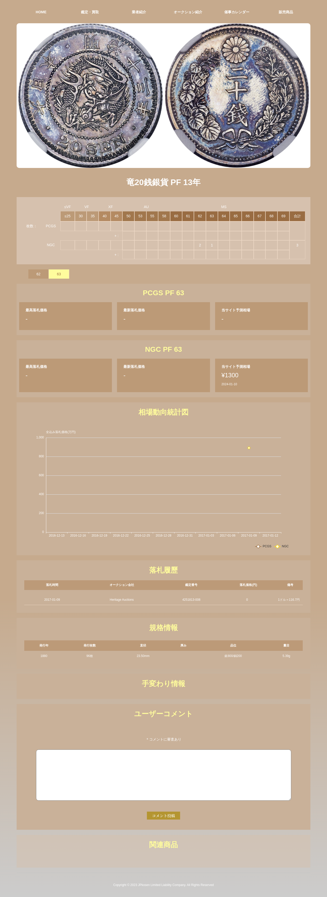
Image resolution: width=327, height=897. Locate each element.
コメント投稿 (163, 815)
